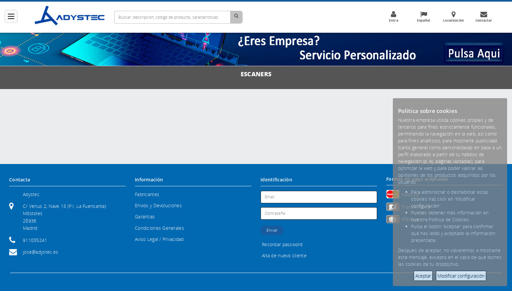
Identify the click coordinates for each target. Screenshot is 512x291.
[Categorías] (11, 16)
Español (423, 17)
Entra (393, 17)
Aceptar (423, 276)
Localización (453, 17)
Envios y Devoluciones (158, 205)
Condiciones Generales (159, 228)
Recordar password (282, 244)
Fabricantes (147, 194)
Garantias (145, 216)
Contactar (483, 17)
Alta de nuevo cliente (284, 255)
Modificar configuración (461, 276)
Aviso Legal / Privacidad (159, 239)
